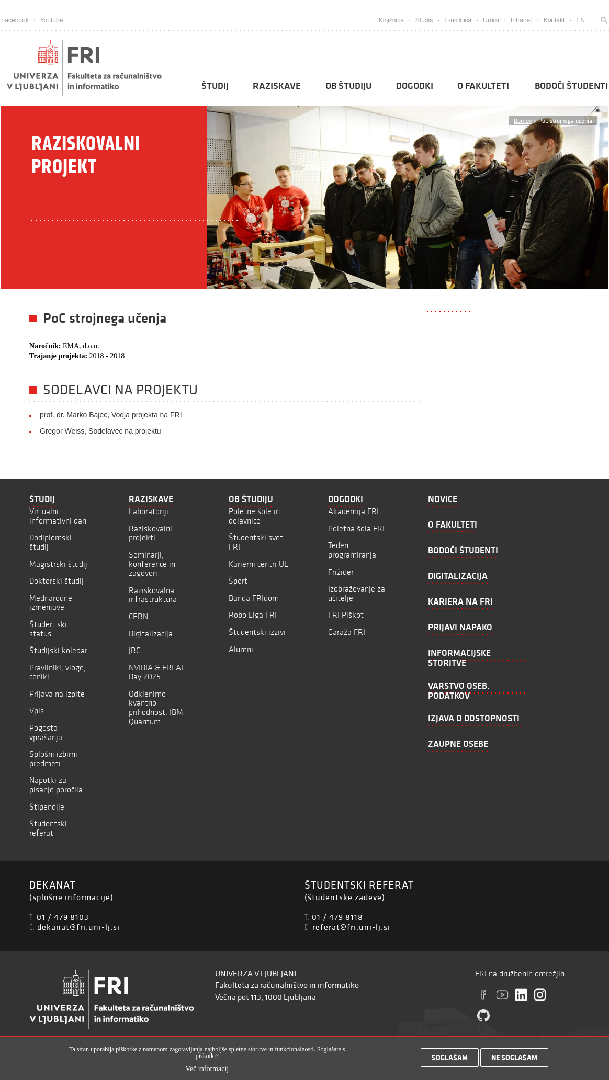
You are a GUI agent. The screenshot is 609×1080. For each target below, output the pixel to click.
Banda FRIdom (254, 598)
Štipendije (46, 807)
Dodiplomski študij (50, 542)
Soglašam (450, 1060)
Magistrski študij (58, 564)
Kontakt (554, 20)
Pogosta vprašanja (45, 732)
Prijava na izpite (57, 694)
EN (580, 20)
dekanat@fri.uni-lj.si (78, 927)
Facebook (15, 20)
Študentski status (48, 629)
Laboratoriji (148, 511)
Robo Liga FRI (253, 615)
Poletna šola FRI (356, 528)
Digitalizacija (151, 634)
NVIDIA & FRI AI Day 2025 (156, 672)
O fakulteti (483, 85)
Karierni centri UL (258, 564)
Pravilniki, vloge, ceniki (57, 672)
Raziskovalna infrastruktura (153, 595)
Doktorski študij (56, 581)
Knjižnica (391, 20)
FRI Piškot (346, 615)
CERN (138, 616)
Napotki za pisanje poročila (56, 784)
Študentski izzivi (257, 632)
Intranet (521, 20)
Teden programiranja (352, 550)
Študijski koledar (58, 650)
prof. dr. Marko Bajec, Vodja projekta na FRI (111, 415)
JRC (134, 650)
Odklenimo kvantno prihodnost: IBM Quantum (156, 707)
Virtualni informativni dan (57, 516)
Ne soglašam (514, 1060)
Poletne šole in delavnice (254, 516)
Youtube (51, 20)
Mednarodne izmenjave (50, 602)
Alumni (241, 649)
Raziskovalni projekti (150, 533)
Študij (215, 85)
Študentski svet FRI (256, 542)
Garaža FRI (346, 632)
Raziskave (277, 85)
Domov (523, 120)
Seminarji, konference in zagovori (152, 564)
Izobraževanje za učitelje (356, 593)
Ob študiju (348, 85)
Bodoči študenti (571, 85)
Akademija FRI (353, 511)
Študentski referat (48, 828)
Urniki (491, 20)
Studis (424, 20)
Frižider (341, 572)
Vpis (36, 710)
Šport (238, 581)
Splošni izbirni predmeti (53, 758)
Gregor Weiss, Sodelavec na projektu (100, 431)
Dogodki (414, 85)
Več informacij (207, 1072)
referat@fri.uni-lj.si (351, 927)
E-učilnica (457, 20)
